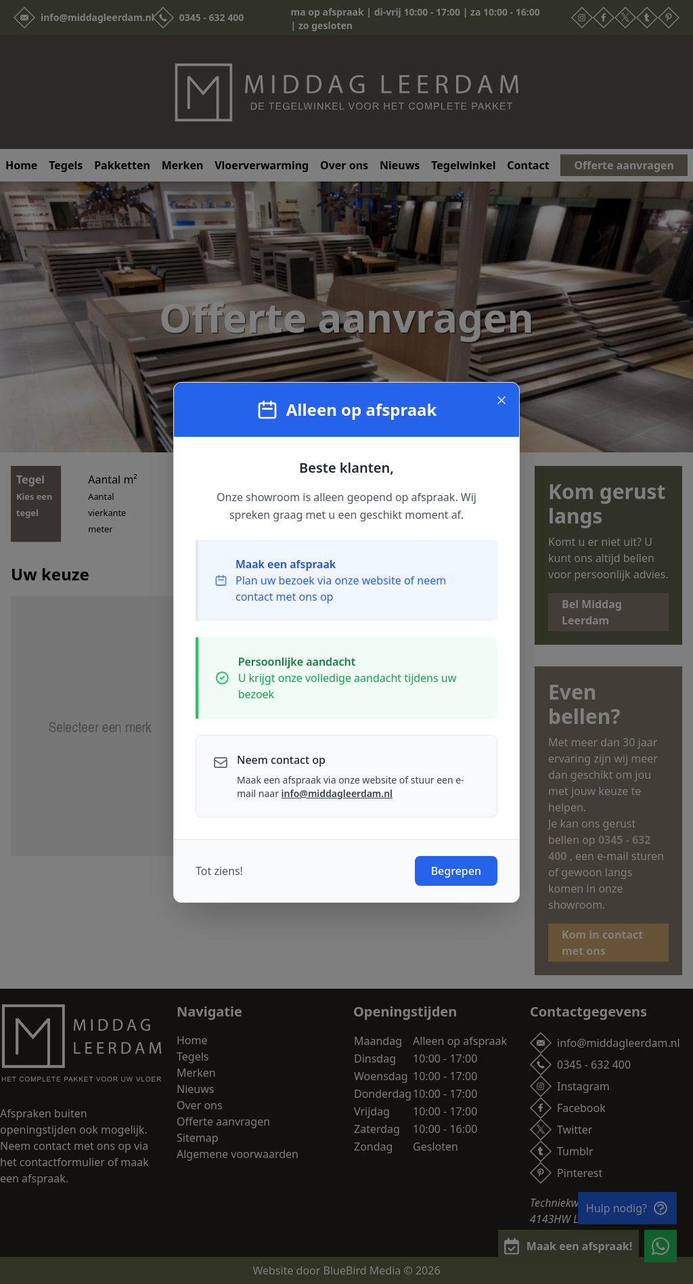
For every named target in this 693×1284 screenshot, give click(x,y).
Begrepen (456, 870)
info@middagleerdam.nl (337, 793)
